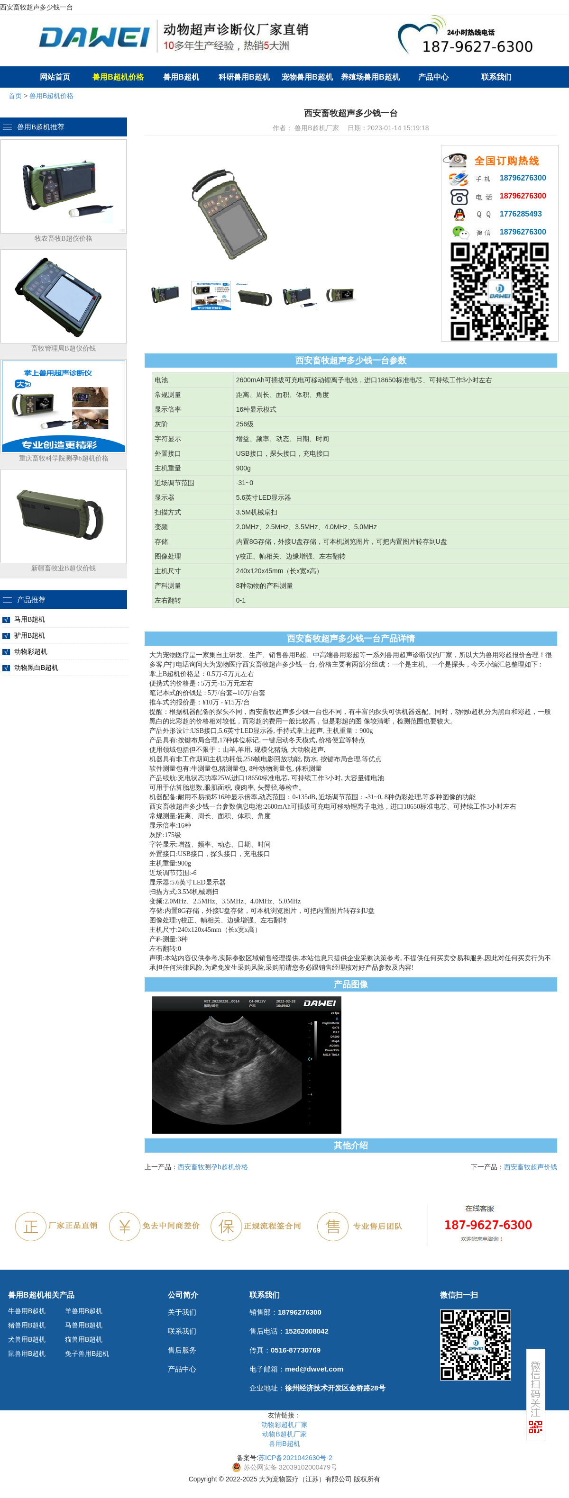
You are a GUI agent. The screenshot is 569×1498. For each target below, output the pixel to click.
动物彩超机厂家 (284, 1424)
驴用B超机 (29, 635)
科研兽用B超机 (244, 77)
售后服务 (182, 1350)
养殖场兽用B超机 (370, 77)
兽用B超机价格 (51, 95)
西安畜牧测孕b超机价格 (213, 1167)
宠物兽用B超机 (307, 77)
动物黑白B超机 (36, 667)
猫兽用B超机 (83, 1339)
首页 (15, 95)
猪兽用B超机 (27, 1325)
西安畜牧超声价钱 (530, 1167)
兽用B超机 (181, 77)
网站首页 (55, 77)
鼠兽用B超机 (27, 1353)
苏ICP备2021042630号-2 (295, 1458)
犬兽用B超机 (27, 1339)
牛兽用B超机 (27, 1311)
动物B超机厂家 (284, 1434)
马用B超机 (29, 619)
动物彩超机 (30, 651)
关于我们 (182, 1312)
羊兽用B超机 (83, 1311)
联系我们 (496, 77)
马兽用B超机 (83, 1325)
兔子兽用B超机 (87, 1353)
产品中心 (433, 77)
